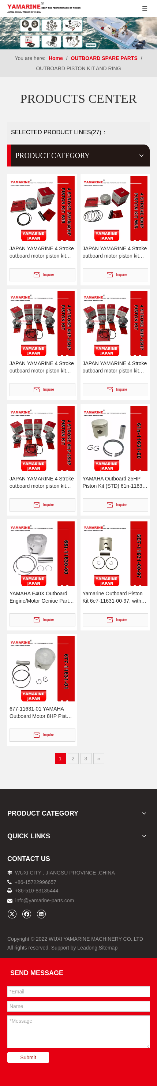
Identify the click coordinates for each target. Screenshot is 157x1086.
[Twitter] (11, 913)
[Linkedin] (41, 913)
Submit (28, 1057)
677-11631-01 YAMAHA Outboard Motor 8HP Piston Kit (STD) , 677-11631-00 (41, 713)
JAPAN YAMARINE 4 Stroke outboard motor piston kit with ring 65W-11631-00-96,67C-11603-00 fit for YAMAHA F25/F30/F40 (42, 252)
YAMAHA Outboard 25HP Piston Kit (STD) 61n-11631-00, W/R (115, 483)
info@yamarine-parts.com (44, 900)
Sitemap (108, 948)
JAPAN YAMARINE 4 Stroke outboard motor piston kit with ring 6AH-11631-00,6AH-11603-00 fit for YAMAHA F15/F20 (42, 367)
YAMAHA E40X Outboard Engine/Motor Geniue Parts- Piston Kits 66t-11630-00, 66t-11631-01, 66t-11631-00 (41, 597)
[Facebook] (26, 913)
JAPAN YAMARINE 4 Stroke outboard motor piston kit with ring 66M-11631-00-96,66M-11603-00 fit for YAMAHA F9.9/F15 (115, 367)
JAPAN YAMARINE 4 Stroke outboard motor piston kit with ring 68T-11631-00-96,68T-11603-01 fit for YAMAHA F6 (42, 483)
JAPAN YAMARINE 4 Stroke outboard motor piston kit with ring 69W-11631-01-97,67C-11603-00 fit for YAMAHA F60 (115, 252)
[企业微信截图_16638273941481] (78, 33)
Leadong (87, 948)
